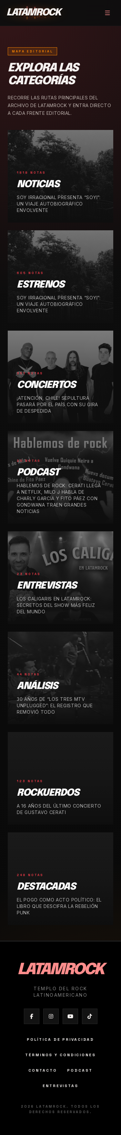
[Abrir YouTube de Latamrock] (70, 1016)
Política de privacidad (60, 1039)
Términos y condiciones (60, 1054)
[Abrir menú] (107, 13)
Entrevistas (60, 1085)
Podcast (79, 1070)
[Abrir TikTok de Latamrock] (89, 1016)
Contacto (42, 1070)
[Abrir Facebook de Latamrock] (31, 1016)
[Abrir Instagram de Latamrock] (51, 1016)
